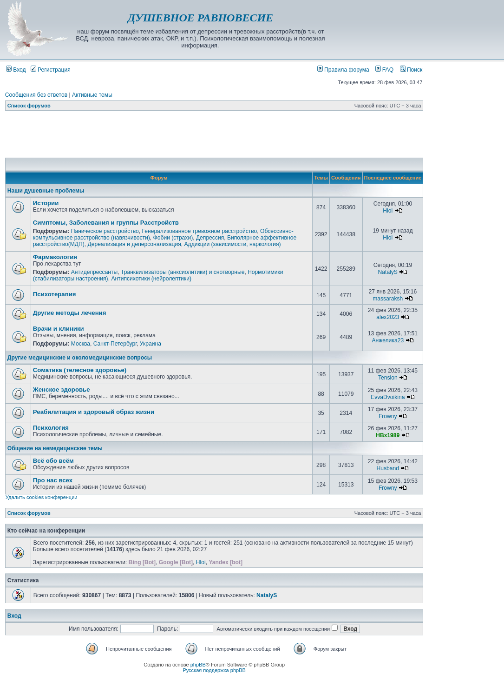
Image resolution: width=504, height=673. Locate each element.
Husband (388, 468)
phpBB (198, 664)
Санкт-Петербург (115, 343)
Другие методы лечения (69, 312)
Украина (150, 343)
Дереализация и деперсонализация (134, 244)
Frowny (388, 416)
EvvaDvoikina (388, 397)
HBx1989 (387, 435)
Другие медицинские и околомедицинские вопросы (79, 357)
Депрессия (210, 237)
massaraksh (388, 298)
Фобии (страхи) (173, 237)
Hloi (388, 210)
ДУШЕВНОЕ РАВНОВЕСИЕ (200, 18)
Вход (16, 70)
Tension (388, 377)
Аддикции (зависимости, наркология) (232, 244)
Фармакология (55, 256)
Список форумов (29, 105)
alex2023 (387, 317)
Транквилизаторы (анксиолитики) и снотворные (182, 272)
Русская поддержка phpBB (214, 670)
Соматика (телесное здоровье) (79, 369)
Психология (51, 427)
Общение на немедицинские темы (55, 448)
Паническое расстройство (105, 231)
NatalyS (388, 272)
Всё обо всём (53, 460)
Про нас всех (52, 480)
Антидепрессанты (94, 272)
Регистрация (51, 70)
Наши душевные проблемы (45, 190)
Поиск (411, 70)
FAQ (384, 70)
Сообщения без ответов (36, 95)
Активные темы (92, 95)
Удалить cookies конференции (42, 497)
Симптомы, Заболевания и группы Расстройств (106, 222)
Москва (80, 343)
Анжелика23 (388, 340)
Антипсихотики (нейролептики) (151, 278)
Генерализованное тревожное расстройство (199, 231)
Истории (46, 203)
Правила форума (343, 70)
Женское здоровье (61, 389)
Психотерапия (54, 294)
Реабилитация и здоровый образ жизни (93, 411)
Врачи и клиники (58, 328)
